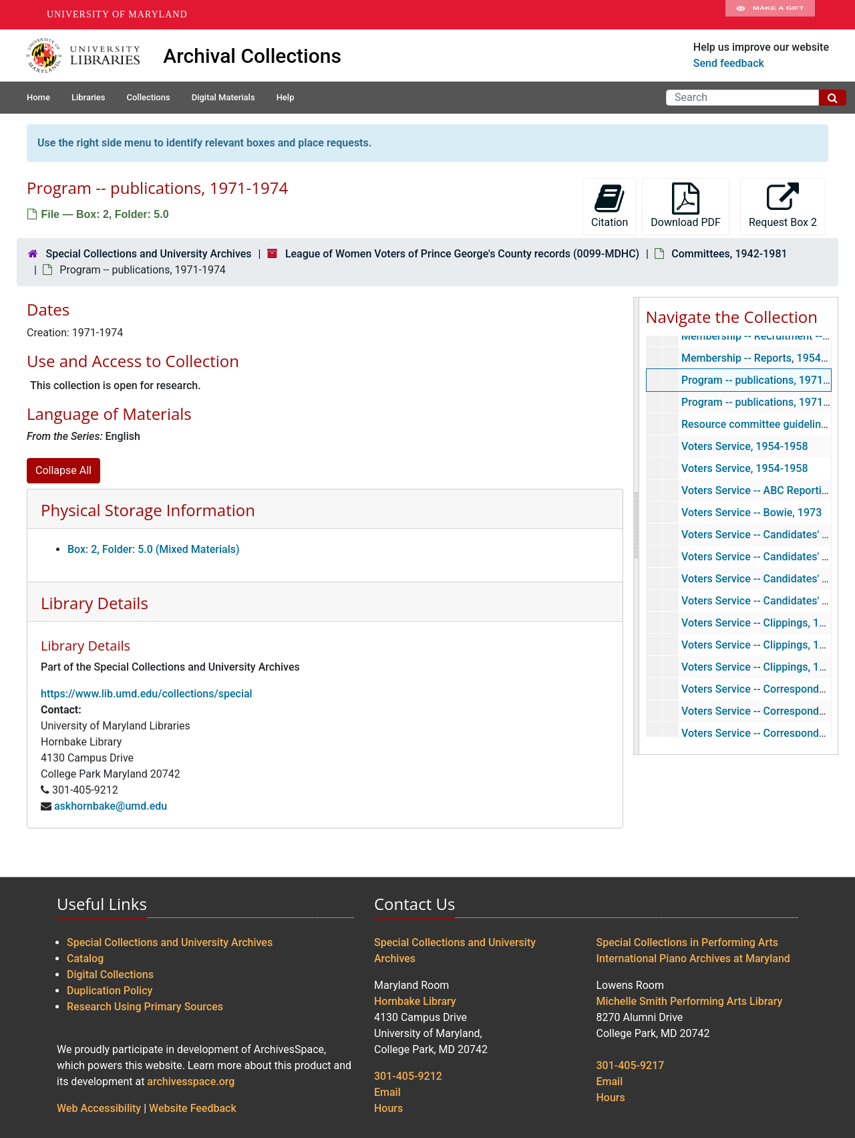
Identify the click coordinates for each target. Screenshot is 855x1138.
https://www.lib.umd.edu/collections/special (146, 693)
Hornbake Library (415, 1001)
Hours (388, 1108)
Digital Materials (223, 97)
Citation (609, 206)
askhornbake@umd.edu (110, 806)
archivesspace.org (190, 1081)
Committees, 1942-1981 (729, 253)
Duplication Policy (109, 990)
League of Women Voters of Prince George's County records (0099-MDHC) (462, 253)
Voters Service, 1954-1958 (744, 446)
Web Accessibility (99, 1108)
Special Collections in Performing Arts (687, 942)
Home (38, 97)
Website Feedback (192, 1108)
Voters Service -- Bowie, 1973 (751, 512)
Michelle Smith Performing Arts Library (689, 1001)
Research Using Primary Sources (145, 1006)
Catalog (85, 958)
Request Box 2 (783, 206)
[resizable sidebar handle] (636, 526)
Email (387, 1092)
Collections (148, 97)
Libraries (88, 97)
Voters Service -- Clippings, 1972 (758, 667)
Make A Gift (770, 14)
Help (286, 97)
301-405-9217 (630, 1065)
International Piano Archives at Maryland (693, 958)
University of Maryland (117, 14)
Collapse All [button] (63, 470)
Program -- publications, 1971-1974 (765, 380)
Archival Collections (252, 56)
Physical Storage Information (148, 510)
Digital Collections (110, 974)
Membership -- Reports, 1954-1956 (764, 358)
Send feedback (728, 63)
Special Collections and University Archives (148, 253)
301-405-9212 (408, 1076)
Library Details (94, 603)
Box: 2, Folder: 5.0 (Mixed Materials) (153, 549)
